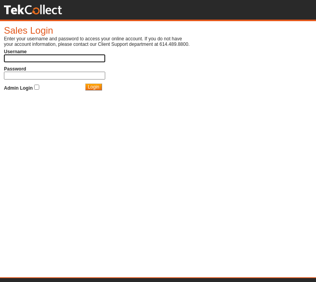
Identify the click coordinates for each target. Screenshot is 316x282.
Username (15, 51)
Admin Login (18, 88)
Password (15, 69)
